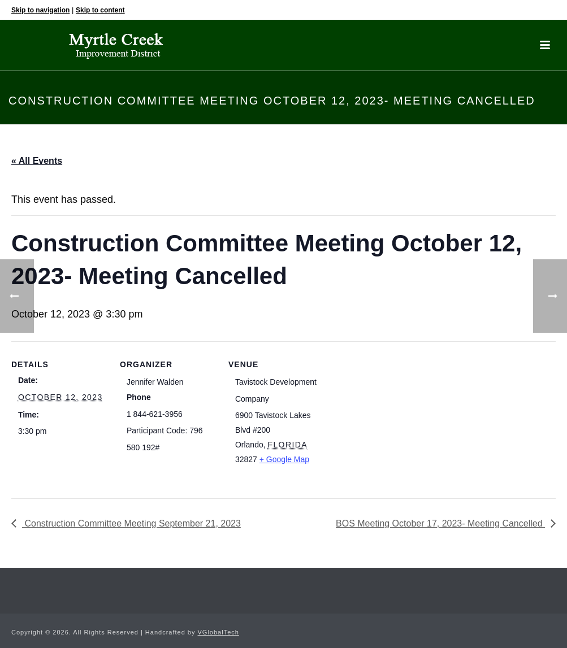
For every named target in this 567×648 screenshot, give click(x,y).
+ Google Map (284, 459)
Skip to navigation (40, 10)
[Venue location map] (396, 419)
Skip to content (100, 10)
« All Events (36, 161)
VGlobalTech (218, 632)
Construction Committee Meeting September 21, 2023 (131, 523)
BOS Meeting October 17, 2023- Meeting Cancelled (440, 523)
